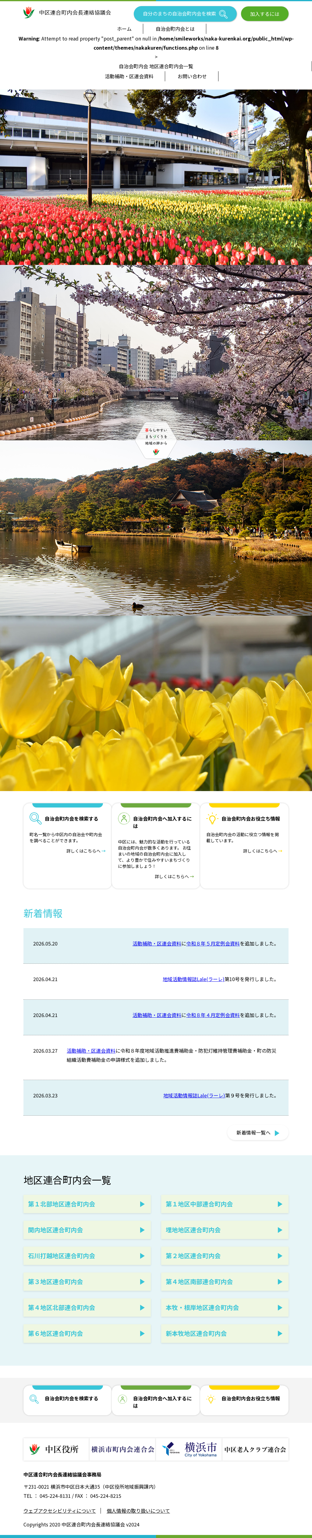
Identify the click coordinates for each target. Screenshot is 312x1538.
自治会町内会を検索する (71, 1398)
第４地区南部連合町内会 (199, 1281)
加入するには (264, 13)
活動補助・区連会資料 (129, 76)
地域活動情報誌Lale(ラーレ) (194, 979)
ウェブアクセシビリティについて (59, 1511)
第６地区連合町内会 (55, 1333)
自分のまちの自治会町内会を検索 (185, 14)
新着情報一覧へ (257, 1132)
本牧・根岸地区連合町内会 (202, 1307)
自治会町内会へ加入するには (162, 1402)
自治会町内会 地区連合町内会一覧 (156, 66)
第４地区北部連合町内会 (61, 1307)
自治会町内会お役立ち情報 (251, 1398)
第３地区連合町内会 (55, 1281)
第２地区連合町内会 (193, 1255)
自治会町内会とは (175, 28)
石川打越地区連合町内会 (61, 1255)
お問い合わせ (192, 76)
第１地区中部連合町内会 (199, 1203)
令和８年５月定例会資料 (213, 943)
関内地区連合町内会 (55, 1229)
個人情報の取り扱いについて (138, 1511)
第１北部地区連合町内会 (61, 1203)
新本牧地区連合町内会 (196, 1333)
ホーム (124, 28)
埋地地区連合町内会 (193, 1229)
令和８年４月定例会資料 (213, 1015)
